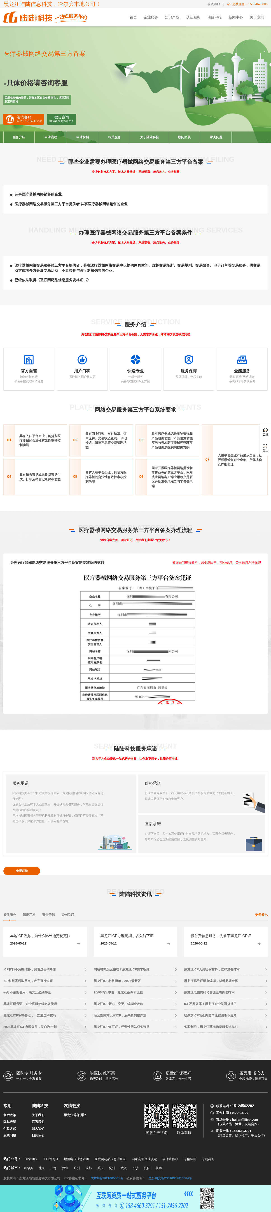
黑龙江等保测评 (75, 1115)
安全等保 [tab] (48, 914)
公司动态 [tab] (68, 914)
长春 (159, 1168)
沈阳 (147, 1168)
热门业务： (12, 1159)
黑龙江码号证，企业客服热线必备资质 (30, 1004)
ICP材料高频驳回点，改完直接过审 (28, 981)
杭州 (112, 1168)
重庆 (100, 1168)
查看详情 (22, 871)
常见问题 (216, 137)
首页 (133, 17)
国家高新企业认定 (144, 1159)
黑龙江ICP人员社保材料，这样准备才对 (212, 969)
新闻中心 (236, 17)
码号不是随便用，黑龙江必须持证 (27, 992)
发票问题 (9, 1135)
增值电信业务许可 (76, 1159)
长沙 (135, 1168)
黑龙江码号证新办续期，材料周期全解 (211, 981)
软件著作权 (170, 1159)
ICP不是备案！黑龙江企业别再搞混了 (210, 1004)
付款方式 (9, 1128)
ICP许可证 (31, 1159)
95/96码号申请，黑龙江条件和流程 (118, 992)
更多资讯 (261, 914)
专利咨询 (208, 1159)
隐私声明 (9, 1122)
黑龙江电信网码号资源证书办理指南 (209, 992)
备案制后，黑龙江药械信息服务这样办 (211, 1027)
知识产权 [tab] (29, 914)
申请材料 (82, 137)
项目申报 (214, 17)
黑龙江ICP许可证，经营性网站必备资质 (122, 1027)
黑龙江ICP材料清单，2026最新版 (117, 981)
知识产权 (172, 17)
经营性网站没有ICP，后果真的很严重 (120, 1015)
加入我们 (38, 1128)
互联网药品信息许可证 (110, 1159)
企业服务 (151, 17)
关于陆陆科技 (149, 137)
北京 (42, 1168)
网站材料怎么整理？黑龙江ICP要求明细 (122, 969)
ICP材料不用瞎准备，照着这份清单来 (29, 969)
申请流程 (50, 137)
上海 (53, 1168)
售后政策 (9, 1115)
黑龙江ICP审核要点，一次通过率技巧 (29, 1015)
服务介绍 (19, 137)
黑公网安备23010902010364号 (170, 1178)
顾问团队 (184, 137)
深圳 (65, 1168)
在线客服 (214, 4)
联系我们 (38, 1122)
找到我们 (38, 1135)
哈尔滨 (28, 1168)
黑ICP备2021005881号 (107, 1178)
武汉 (124, 1168)
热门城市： (12, 1168)
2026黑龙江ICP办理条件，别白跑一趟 (30, 1027)
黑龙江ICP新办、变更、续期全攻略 (118, 1004)
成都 (88, 1168)
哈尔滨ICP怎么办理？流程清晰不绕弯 (210, 1015)
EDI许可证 (51, 1159)
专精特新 (190, 1159)
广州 (77, 1168)
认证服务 (193, 17)
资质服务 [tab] (9, 914)
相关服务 (114, 137)
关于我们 (257, 17)
